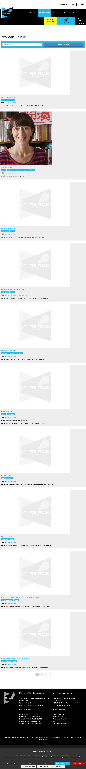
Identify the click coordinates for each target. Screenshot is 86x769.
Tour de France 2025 (50, 21)
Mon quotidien (44, 13)
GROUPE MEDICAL (7, 536)
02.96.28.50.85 (12, 103)
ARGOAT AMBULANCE (8, 97)
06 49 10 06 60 (12, 417)
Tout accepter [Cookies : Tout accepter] (63, 764)
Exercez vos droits (64, 737)
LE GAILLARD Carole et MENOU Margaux (15, 658)
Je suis (66, 22)
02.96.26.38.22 (12, 542)
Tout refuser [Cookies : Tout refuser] (78, 764)
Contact (31, 737)
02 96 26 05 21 (12, 664)
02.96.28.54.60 (12, 234)
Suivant (47, 674)
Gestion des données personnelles (46, 737)
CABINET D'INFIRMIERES (8, 228)
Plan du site (43, 740)
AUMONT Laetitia (7, 167)
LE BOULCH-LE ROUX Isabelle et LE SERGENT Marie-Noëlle (21, 597)
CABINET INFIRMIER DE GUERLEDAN (12, 289)
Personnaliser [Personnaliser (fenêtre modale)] (28, 766)
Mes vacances (69, 13)
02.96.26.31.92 (12, 603)
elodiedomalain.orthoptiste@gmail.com (16, 420)
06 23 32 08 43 (12, 173)
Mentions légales (76, 737)
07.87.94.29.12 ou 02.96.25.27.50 (17, 295)
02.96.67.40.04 (12, 356)
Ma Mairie (32, 13)
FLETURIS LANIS (6, 475)
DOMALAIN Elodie (7, 411)
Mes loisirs (56, 13)
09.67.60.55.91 (12, 481)
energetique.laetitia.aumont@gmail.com (16, 176)
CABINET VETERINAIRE (8, 350)
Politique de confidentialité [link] (51, 766)
